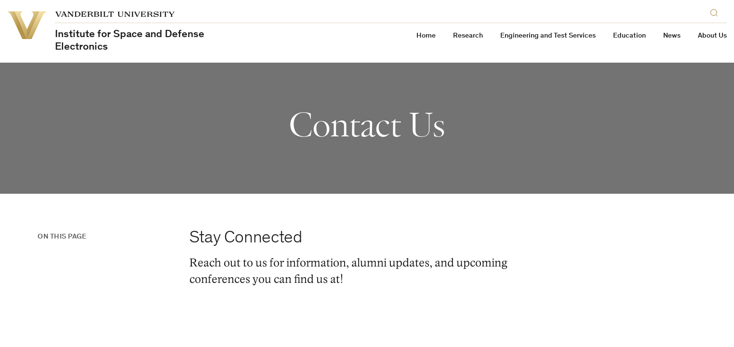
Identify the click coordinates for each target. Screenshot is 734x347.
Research (468, 36)
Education (629, 36)
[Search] (716, 11)
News (672, 36)
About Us (712, 36)
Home (426, 36)
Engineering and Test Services (548, 36)
